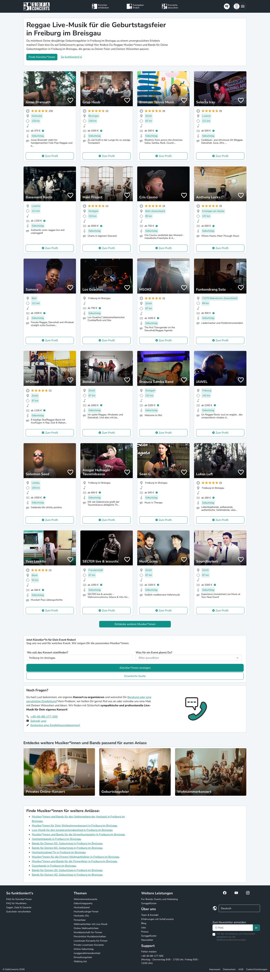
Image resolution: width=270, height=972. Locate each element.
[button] (239, 6)
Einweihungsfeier (83, 957)
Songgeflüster (149, 903)
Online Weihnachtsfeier (86, 928)
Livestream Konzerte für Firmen (90, 940)
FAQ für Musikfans (16, 903)
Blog (143, 923)
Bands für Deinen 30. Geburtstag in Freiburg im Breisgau (67, 870)
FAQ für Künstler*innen (19, 899)
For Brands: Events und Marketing (159, 899)
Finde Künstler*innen (42, 57)
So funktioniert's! (71, 57)
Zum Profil (51, 156)
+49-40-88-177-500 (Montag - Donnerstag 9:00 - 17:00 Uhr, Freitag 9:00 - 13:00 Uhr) (170, 959)
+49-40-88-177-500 (44, 717)
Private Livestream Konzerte (89, 945)
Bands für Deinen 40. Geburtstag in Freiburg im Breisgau (67, 875)
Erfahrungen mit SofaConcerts (157, 919)
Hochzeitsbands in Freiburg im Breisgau (56, 839)
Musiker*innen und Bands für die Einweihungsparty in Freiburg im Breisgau (78, 834)
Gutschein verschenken (18, 911)
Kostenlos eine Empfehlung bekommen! (55, 725)
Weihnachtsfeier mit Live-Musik (90, 924)
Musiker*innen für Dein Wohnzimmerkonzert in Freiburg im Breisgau (74, 825)
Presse (144, 931)
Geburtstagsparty (83, 903)
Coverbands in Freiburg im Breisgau (54, 866)
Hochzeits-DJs (81, 915)
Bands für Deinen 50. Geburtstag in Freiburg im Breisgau (67, 843)
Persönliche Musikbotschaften (90, 936)
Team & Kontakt (149, 915)
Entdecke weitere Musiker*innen (135, 624)
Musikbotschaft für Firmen (88, 932)
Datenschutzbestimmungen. (231, 939)
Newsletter (147, 940)
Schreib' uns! (38, 721)
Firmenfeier (80, 920)
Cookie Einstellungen (256, 969)
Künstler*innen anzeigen (135, 668)
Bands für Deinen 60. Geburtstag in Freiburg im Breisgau (67, 848)
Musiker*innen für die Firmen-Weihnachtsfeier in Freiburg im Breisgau (75, 857)
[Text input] (232, 927)
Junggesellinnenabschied (87, 953)
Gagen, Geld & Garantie (18, 907)
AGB (240, 969)
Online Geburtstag (84, 949)
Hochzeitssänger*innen (86, 911)
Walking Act (80, 961)
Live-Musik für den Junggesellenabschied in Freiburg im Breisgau (72, 830)
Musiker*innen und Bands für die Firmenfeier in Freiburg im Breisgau (74, 861)
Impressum (214, 969)
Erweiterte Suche (135, 676)
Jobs (143, 927)
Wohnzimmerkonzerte (85, 899)
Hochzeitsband (82, 907)
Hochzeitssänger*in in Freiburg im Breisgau (59, 852)
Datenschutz (229, 969)
